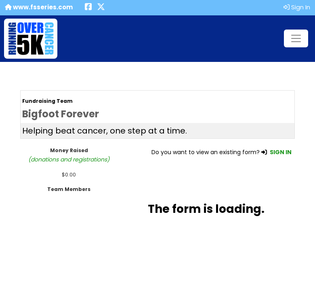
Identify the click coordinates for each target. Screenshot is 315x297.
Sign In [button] (297, 7)
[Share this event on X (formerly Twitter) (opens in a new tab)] (101, 7)
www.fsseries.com (39, 7)
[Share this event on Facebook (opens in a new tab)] (88, 7)
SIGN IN (281, 152)
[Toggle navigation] (296, 38)
